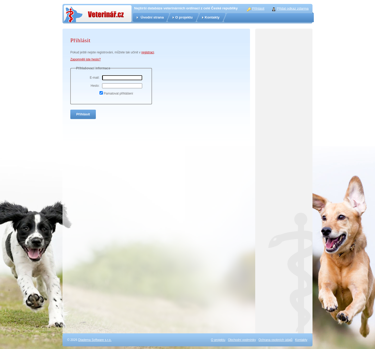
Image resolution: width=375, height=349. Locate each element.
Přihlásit (258, 8)
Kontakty (212, 17)
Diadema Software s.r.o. (94, 340)
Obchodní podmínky (242, 340)
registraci (147, 52)
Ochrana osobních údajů (276, 340)
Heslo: (95, 86)
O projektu (184, 17)
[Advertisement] (284, 143)
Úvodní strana (152, 17)
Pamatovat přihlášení (118, 93)
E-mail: (94, 77)
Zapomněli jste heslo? (85, 59)
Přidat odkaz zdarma (293, 8)
